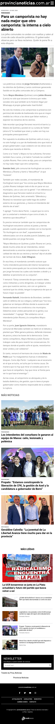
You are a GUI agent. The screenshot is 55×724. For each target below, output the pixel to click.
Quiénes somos (22, 702)
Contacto (32, 702)
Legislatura (28, 699)
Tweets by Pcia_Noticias (11, 673)
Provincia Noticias (21, 677)
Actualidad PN (17, 699)
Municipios (37, 699)
